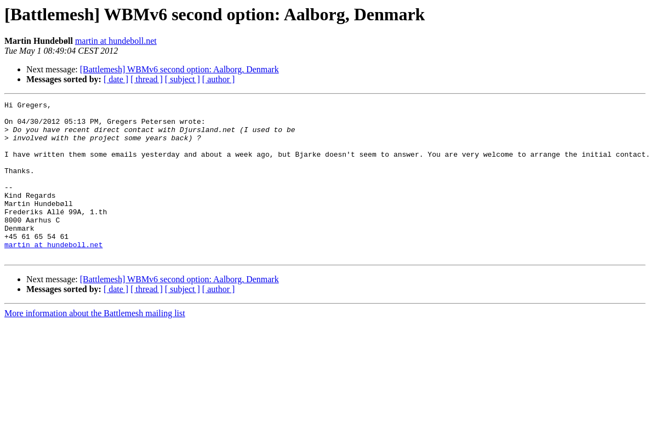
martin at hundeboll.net (116, 40)
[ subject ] (182, 79)
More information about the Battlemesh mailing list (94, 344)
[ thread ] (146, 79)
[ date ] (116, 79)
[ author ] (218, 79)
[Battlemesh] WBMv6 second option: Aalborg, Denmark (179, 69)
